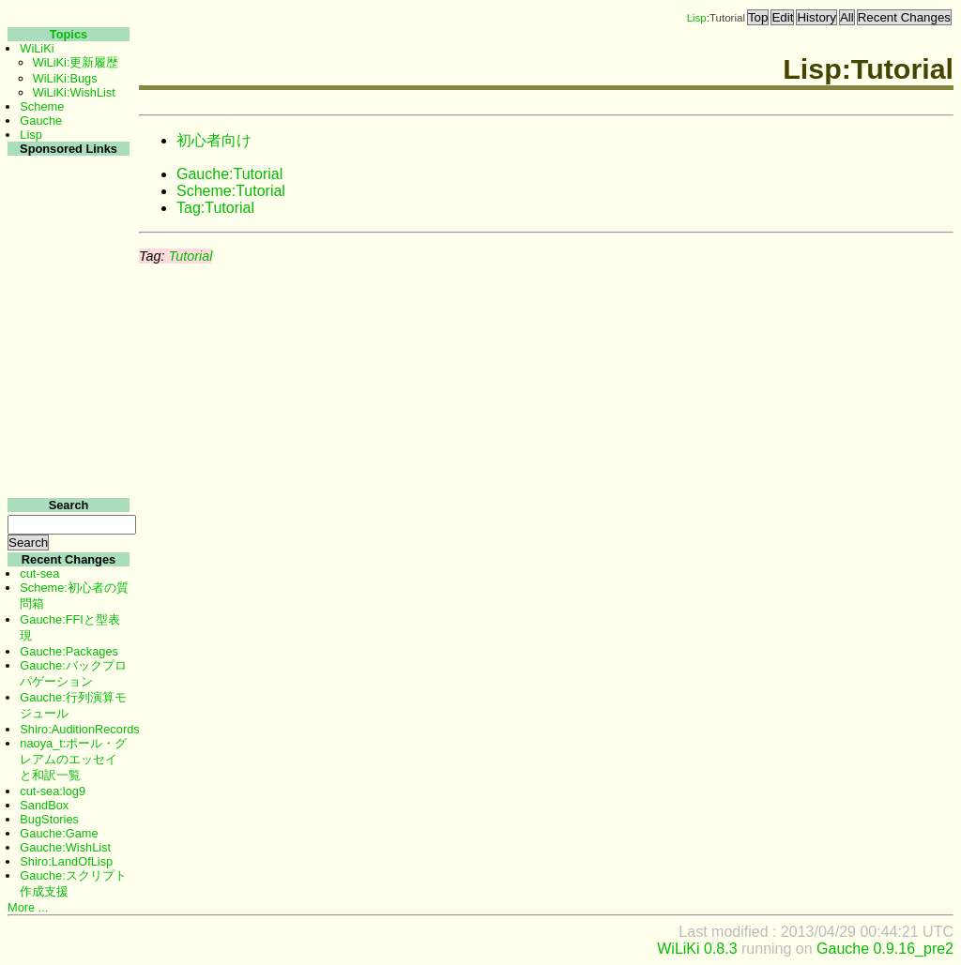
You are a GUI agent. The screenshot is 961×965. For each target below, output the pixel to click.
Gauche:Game (59, 833)
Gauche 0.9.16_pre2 (884, 949)
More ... (28, 907)
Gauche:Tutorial (229, 174)
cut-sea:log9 (52, 791)
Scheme (42, 106)
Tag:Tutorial (215, 208)
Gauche (41, 120)
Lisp (697, 17)
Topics (68, 34)
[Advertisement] (66, 439)
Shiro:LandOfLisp (66, 861)
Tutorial (190, 256)
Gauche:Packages (69, 651)
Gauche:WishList (65, 847)
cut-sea (39, 573)
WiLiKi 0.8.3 (697, 949)
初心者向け (214, 140)
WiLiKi (36, 48)
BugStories (49, 819)
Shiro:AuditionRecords (79, 729)
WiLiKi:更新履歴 (76, 62)
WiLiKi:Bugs (65, 78)
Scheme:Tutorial (230, 191)
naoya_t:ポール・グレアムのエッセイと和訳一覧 (73, 759)
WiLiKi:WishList (74, 92)
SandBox (44, 805)
